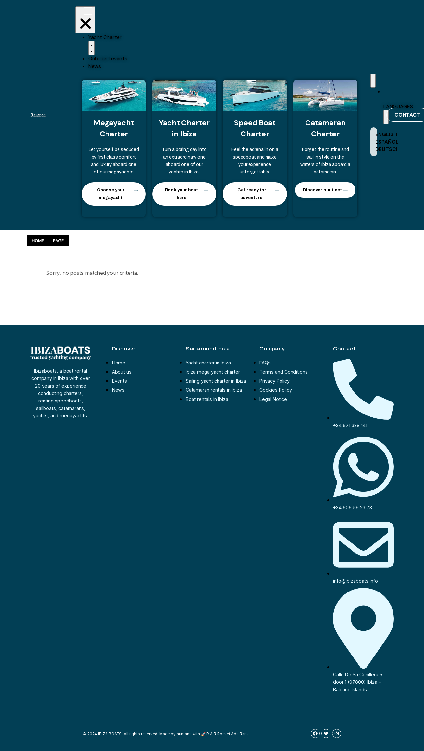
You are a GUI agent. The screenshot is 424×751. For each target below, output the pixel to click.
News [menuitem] (94, 66)
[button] (91, 48)
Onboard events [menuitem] (107, 58)
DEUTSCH (387, 149)
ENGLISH (386, 134)
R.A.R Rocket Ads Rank (227, 734)
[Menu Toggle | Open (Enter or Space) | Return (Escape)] (85, 19)
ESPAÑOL (387, 141)
